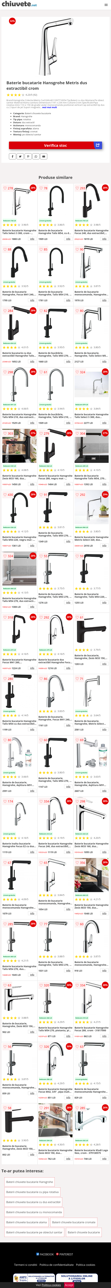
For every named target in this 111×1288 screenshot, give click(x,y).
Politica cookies (85, 1265)
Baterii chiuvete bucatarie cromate (73, 1222)
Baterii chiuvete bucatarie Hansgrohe (29, 1182)
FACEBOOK (45, 1254)
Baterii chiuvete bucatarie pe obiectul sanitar (34, 1232)
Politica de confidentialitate (57, 1265)
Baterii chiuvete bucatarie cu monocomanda (34, 1212)
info (32, 238)
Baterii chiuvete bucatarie (84, 1232)
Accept (69, 1285)
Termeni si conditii (25, 1265)
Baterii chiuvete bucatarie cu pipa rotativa (32, 1192)
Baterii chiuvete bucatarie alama (26, 1222)
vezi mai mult (49, 107)
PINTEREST (64, 1254)
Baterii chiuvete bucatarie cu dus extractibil (33, 1202)
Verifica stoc (73, 145)
